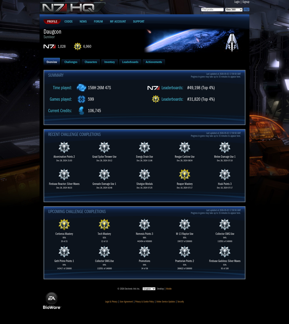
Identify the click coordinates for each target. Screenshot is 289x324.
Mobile (169, 288)
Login (237, 2)
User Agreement (126, 301)
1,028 (62, 46)
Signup (245, 2)
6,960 (87, 46)
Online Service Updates (165, 301)
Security (180, 301)
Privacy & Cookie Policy (144, 301)
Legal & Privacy (111, 301)
